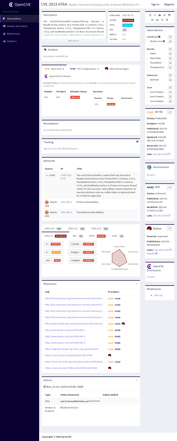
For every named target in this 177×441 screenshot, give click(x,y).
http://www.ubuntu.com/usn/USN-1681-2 (65, 336)
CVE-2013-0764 (54, 4)
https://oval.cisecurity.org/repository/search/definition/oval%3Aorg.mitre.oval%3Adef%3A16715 (95, 361)
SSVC (118, 236)
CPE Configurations (84, 68)
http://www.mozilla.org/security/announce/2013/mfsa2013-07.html (78, 323)
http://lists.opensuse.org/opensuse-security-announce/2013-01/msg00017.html (85, 317)
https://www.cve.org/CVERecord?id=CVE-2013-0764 (71, 367)
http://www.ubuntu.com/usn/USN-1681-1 (65, 330)
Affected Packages (117, 69)
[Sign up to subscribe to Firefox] (170, 53)
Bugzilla (152, 253)
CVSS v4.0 (53, 228)
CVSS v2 (55, 236)
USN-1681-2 (66, 212)
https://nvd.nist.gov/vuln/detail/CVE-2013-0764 (68, 355)
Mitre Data (54, 68)
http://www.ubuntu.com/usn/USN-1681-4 (65, 342)
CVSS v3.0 (99, 228)
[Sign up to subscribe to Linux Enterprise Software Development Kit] (170, 101)
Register (169, 4)
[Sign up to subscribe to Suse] (170, 87)
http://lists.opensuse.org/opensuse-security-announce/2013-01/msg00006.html (85, 298)
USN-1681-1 (66, 202)
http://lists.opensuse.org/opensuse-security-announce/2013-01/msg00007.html (85, 304)
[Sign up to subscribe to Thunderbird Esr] (170, 67)
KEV (78, 236)
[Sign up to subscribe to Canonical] (170, 37)
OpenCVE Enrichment (57, 76)
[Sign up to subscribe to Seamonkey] (170, 58)
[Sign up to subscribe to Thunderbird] (170, 63)
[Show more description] (74, 41)
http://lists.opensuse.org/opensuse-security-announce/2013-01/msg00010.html (85, 310)
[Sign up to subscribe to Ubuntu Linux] (170, 41)
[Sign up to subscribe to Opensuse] (170, 75)
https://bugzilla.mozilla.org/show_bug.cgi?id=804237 (72, 349)
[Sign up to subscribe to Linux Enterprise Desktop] (170, 92)
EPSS (97, 236)
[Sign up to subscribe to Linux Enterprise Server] (170, 97)
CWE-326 (158, 295)
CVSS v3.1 (76, 228)
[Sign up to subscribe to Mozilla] (170, 49)
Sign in (155, 4)
